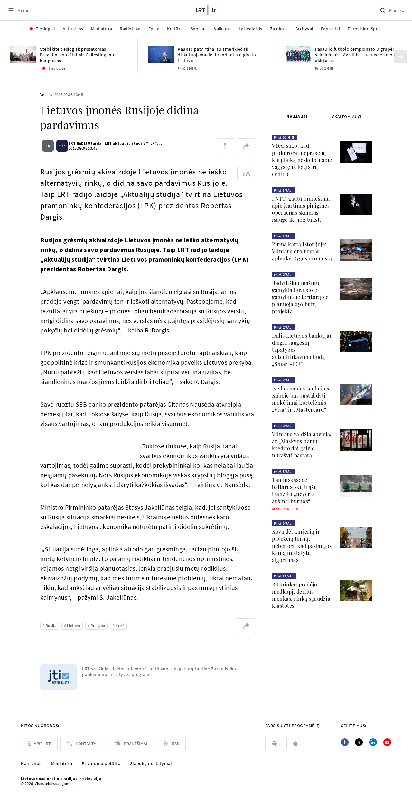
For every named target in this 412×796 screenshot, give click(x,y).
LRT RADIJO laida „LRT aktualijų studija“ (106, 143)
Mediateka (61, 763)
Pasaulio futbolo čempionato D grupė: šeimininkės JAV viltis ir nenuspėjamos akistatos (355, 54)
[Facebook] (345, 742)
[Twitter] (359, 742)
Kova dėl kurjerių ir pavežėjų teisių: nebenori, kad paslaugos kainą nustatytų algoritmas (302, 545)
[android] (274, 743)
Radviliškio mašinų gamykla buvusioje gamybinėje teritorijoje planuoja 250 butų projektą (300, 296)
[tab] (297, 116)
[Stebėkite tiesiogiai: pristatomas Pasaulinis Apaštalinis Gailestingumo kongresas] (23, 54)
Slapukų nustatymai (151, 763)
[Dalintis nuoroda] (246, 145)
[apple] (295, 743)
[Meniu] (19, 10)
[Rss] (171, 743)
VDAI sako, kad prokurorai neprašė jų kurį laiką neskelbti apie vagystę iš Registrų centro (302, 159)
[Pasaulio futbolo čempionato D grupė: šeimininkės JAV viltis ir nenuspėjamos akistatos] (298, 54)
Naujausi (296, 116)
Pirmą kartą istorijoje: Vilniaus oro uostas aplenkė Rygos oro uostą (302, 251)
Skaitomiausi (347, 116)
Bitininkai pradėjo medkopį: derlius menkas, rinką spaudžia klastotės (301, 595)
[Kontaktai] (82, 743)
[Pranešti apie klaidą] (225, 145)
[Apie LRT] (39, 743)
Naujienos (31, 763)
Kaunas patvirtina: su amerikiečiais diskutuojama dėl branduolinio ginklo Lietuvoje (217, 54)
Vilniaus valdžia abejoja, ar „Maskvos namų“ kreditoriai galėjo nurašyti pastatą (302, 445)
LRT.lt (153, 143)
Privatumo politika (101, 763)
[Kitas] (400, 56)
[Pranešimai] (130, 743)
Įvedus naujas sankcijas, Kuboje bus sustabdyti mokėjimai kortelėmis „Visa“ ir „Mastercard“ (301, 399)
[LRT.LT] (206, 9)
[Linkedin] (373, 742)
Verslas (46, 94)
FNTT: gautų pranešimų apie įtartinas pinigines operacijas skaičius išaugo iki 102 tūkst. (301, 209)
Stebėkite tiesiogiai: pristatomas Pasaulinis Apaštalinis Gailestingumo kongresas (78, 54)
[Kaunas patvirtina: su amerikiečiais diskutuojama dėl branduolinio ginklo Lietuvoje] (161, 54)
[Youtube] (387, 742)
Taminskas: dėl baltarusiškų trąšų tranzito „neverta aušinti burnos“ (294, 490)
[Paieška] (392, 10)
